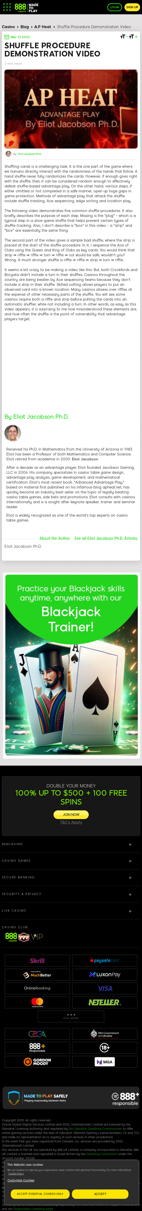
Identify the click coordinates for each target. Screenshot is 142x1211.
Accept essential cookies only (40, 1194)
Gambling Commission (101, 1154)
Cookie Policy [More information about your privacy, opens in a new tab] (16, 1173)
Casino (8, 27)
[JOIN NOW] (71, 814)
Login (114, 7)
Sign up (132, 7)
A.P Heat (42, 27)
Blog (25, 27)
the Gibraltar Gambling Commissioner (95, 1128)
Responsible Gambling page (33, 1209)
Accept (100, 1194)
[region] (71, 1182)
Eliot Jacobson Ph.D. (30, 154)
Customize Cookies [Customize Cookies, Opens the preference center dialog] (20, 1180)
